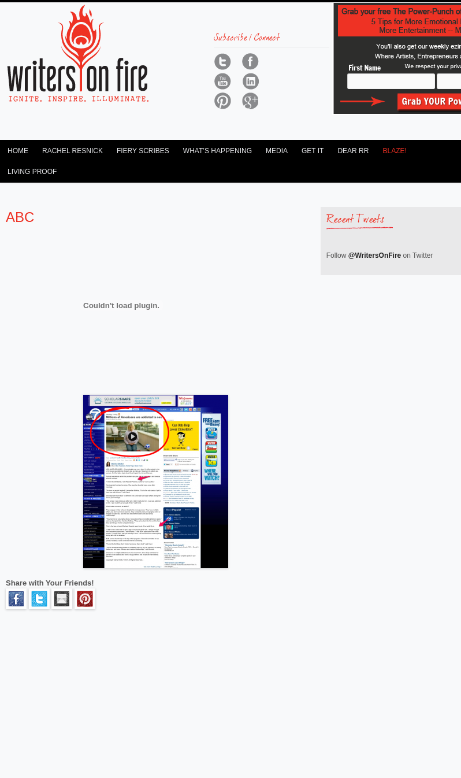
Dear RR (353, 151)
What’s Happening (217, 151)
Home (18, 151)
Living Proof (32, 172)
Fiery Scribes (143, 151)
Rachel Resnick (72, 151)
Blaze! (394, 151)
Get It (313, 151)
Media (277, 151)
